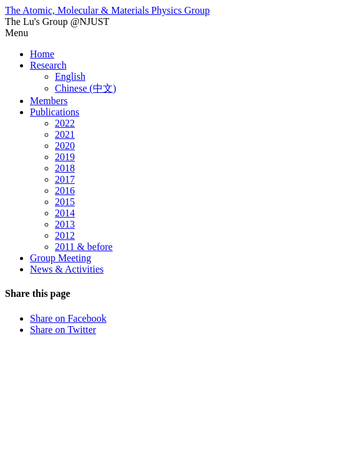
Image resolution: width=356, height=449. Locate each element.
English (70, 76)
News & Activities (66, 269)
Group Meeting (60, 258)
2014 (65, 213)
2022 (65, 123)
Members (48, 100)
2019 (65, 157)
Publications (54, 112)
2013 (65, 224)
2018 (65, 168)
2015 (65, 201)
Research (48, 65)
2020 (65, 145)
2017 (65, 179)
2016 (65, 190)
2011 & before (84, 246)
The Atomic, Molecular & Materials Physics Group (107, 10)
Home (42, 54)
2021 (65, 134)
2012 (65, 235)
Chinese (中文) (85, 88)
